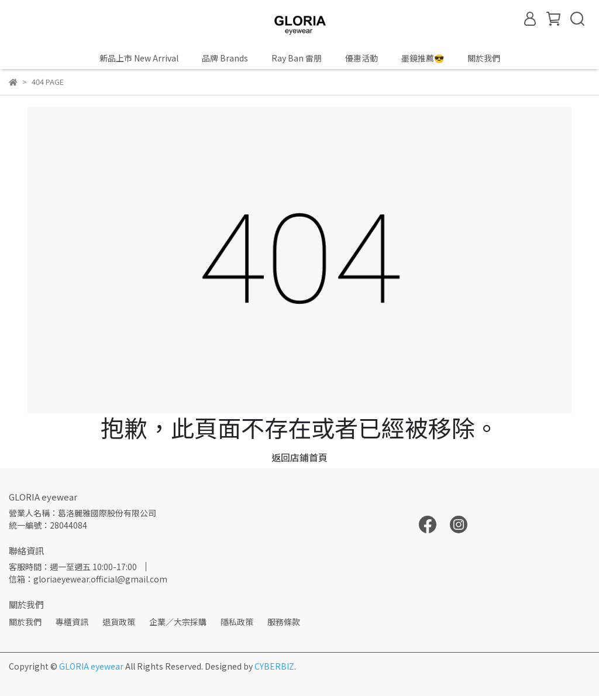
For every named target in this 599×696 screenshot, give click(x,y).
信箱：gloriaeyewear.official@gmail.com (88, 579)
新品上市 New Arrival (138, 58)
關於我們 (25, 622)
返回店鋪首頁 (299, 457)
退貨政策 (118, 622)
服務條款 (283, 622)
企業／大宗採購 (177, 622)
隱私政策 (237, 622)
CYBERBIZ (274, 666)
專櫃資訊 (72, 622)
